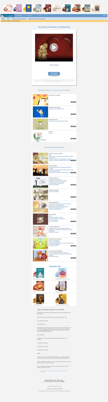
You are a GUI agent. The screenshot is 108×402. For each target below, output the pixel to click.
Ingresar (104, 14)
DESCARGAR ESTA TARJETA (54, 73)
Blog (8, 18)
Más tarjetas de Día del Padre (53, 80)
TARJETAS (29, 15)
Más (40, 15)
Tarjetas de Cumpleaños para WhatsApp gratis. (10, 20)
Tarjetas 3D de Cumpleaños (19, 18)
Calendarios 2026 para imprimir (37, 18)
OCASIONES (19, 15)
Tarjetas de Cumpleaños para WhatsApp (51, 2)
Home (3, 18)
